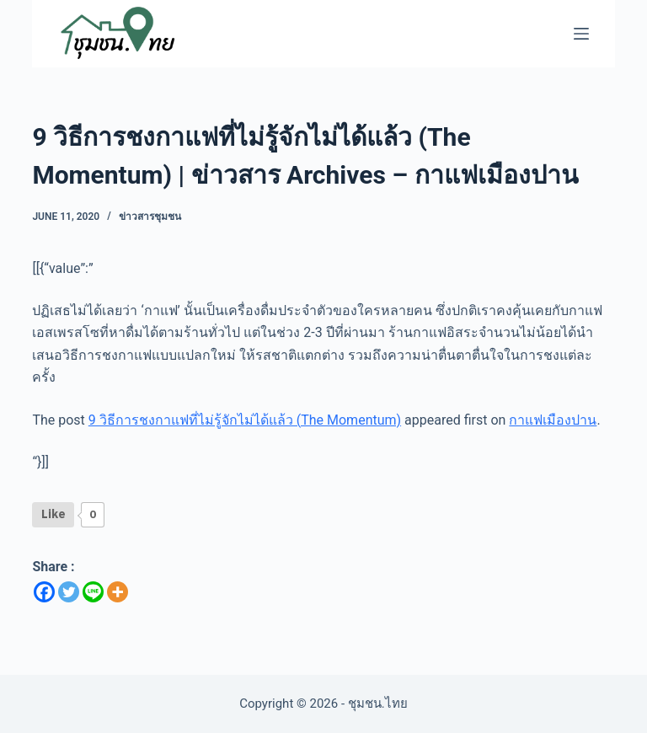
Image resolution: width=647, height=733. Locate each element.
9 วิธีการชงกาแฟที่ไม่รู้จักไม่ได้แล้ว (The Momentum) (244, 420)
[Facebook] (44, 591)
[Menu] (581, 33)
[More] (117, 591)
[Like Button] (53, 514)
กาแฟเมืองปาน (552, 420)
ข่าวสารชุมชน (150, 216)
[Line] (93, 591)
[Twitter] (68, 591)
